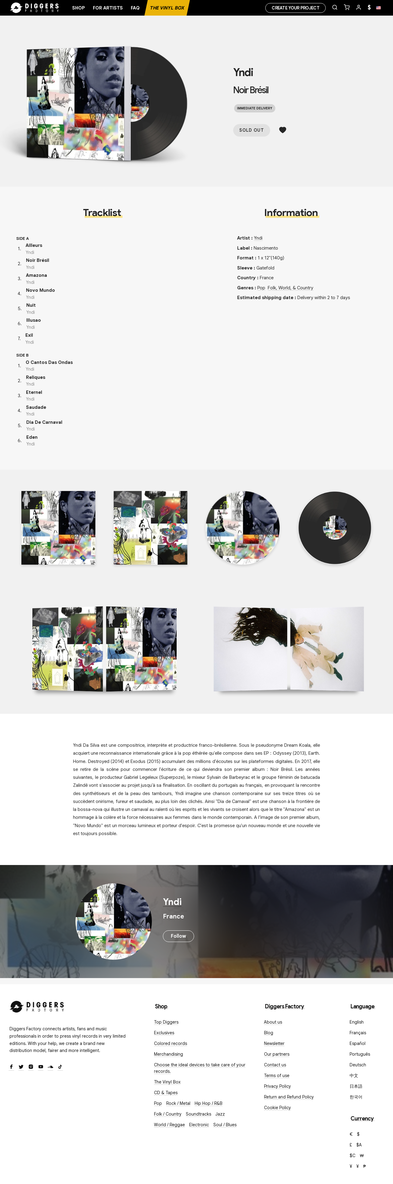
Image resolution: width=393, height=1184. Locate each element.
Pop (261, 288)
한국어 (356, 1097)
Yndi (243, 72)
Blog (268, 1033)
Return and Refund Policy (289, 1097)
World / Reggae (169, 1124)
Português (360, 1054)
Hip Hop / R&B (208, 1103)
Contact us (275, 1065)
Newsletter (274, 1043)
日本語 (356, 1086)
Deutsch (358, 1065)
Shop (78, 8)
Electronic (199, 1124)
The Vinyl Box (167, 8)
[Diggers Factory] (37, 1005)
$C (352, 1155)
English (357, 1022)
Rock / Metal (178, 1103)
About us (273, 1022)
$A (359, 1145)
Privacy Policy (277, 1086)
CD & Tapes (166, 1092)
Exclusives (164, 1033)
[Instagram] (31, 1067)
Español (357, 1043)
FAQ (135, 8)
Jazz (220, 1114)
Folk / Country (168, 1114)
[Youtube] (41, 1067)
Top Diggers (166, 1022)
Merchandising (168, 1054)
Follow (178, 936)
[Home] (34, 8)
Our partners (276, 1054)
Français (358, 1033)
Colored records (170, 1043)
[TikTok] (60, 1067)
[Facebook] (11, 1067)
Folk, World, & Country (290, 288)
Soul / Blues (225, 1124)
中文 (354, 1075)
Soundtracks (198, 1114)
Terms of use (276, 1075)
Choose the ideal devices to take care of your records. (199, 1068)
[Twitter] (21, 1067)
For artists (108, 8)
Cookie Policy (277, 1107)
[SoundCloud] (50, 1067)
